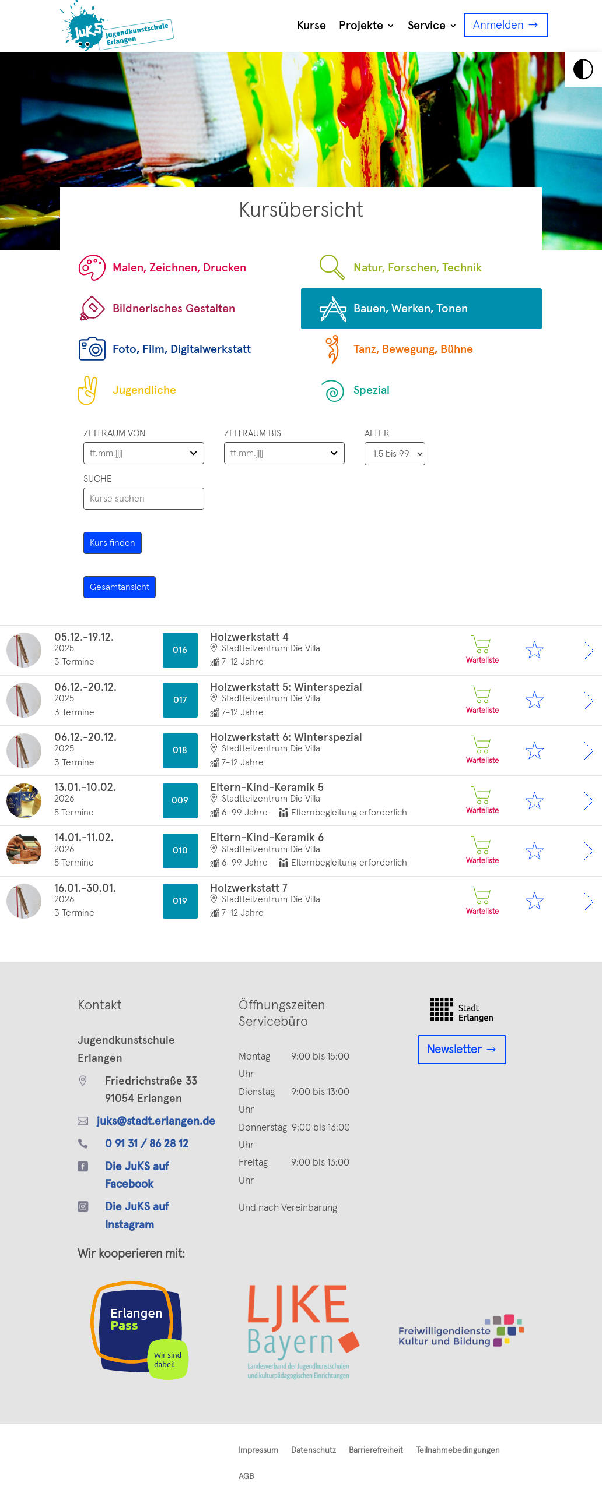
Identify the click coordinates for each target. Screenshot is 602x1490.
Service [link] (427, 26)
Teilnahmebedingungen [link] (458, 1450)
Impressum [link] (258, 1450)
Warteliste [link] (481, 650)
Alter (377, 433)
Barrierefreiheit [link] (376, 1450)
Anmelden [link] (498, 25)
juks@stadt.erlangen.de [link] (156, 1121)
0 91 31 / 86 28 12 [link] (146, 1144)
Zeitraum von (114, 433)
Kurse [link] (311, 26)
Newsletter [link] (454, 1049)
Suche (97, 478)
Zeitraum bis (252, 433)
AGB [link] (246, 1477)
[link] (583, 69)
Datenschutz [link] (313, 1450)
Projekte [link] (361, 26)
